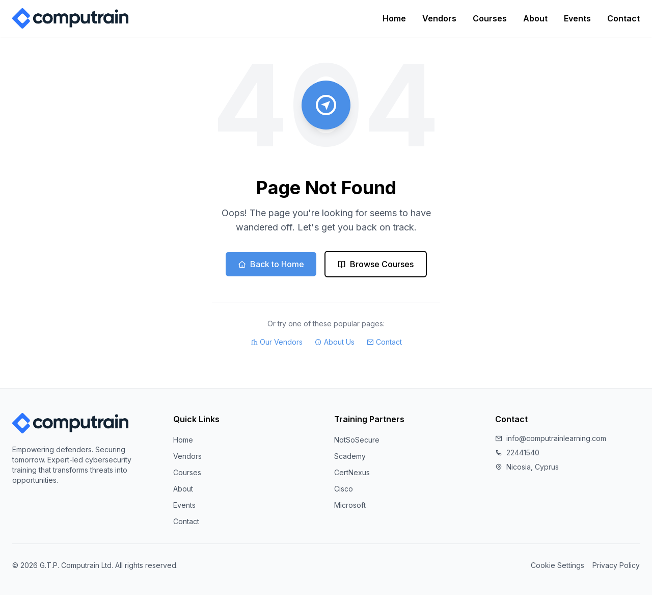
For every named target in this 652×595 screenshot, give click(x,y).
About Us (335, 342)
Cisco (343, 488)
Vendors (439, 18)
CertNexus (352, 472)
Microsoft (350, 505)
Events (577, 18)
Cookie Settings (557, 565)
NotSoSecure (356, 439)
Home (394, 18)
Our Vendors (277, 342)
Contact (623, 18)
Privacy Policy (616, 565)
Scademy (350, 456)
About (535, 18)
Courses (490, 18)
